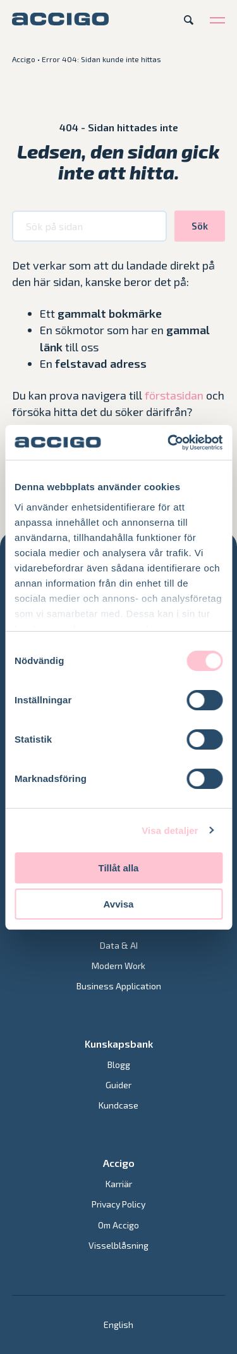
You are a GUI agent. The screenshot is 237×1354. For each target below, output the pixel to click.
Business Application (118, 985)
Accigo (23, 59)
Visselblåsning (118, 1245)
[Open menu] (217, 19)
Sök (199, 225)
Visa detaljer (170, 830)
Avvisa (119, 904)
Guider (118, 1084)
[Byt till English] (118, 1324)
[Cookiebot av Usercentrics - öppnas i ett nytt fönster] (168, 442)
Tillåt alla (119, 868)
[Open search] (189, 20)
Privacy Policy (118, 1204)
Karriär (119, 1183)
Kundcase (118, 1105)
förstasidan (174, 395)
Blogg (118, 1064)
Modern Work (118, 965)
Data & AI (119, 945)
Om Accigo (118, 1225)
